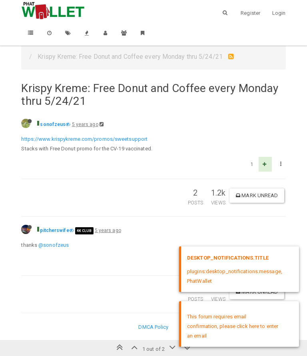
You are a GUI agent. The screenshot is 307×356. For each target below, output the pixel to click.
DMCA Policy (153, 327)
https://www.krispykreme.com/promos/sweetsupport (84, 139)
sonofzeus (53, 124)
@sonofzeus (53, 245)
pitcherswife (54, 230)
